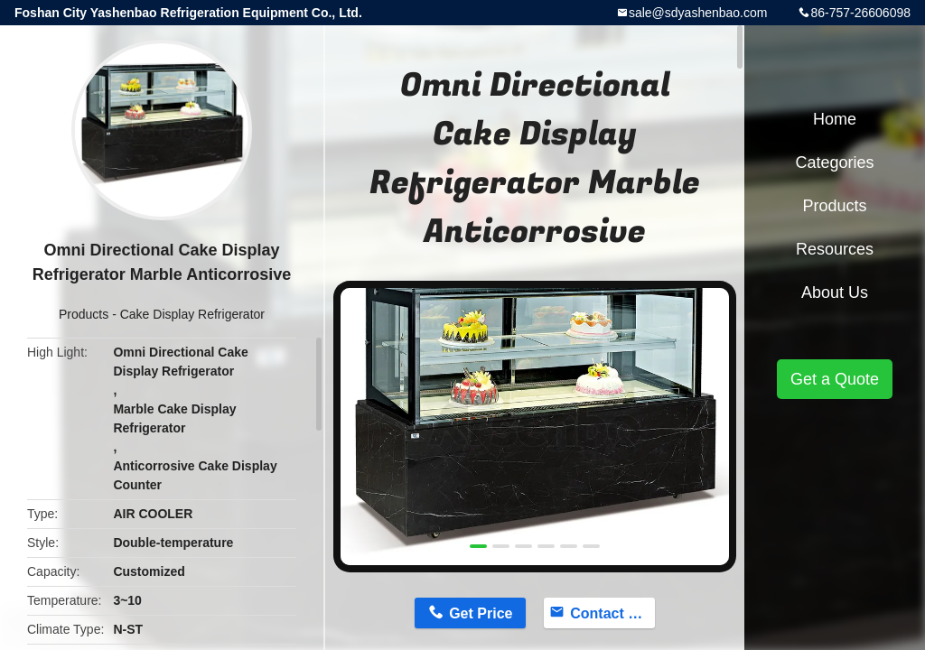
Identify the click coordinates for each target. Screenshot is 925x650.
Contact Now (612, 613)
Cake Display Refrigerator (192, 314)
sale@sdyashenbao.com (698, 12)
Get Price (480, 613)
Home (834, 119)
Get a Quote (834, 379)
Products (83, 314)
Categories (834, 162)
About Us (834, 292)
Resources (835, 249)
